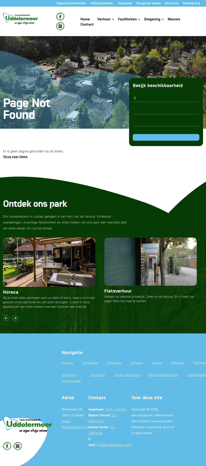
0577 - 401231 (115, 409)
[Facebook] (60, 17)
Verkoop (137, 363)
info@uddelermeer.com (114, 445)
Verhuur (104, 19)
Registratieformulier (163, 375)
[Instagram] (60, 26)
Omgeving (152, 19)
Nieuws (174, 19)
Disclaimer (97, 375)
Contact (87, 24)
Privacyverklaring (127, 375)
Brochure (177, 363)
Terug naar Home (15, 156)
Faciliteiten (127, 19)
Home (85, 19)
